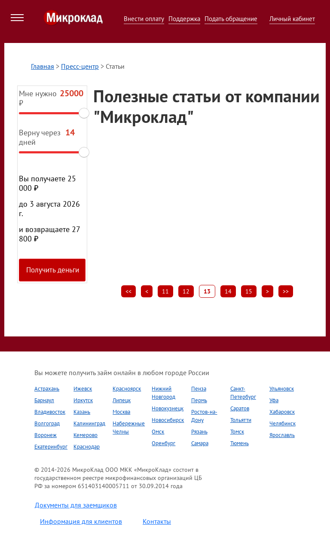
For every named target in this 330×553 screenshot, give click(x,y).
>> (286, 291)
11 (165, 291)
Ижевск (82, 388)
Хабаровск (282, 412)
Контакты (157, 521)
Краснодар (86, 446)
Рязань (199, 431)
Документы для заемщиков (76, 505)
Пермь (199, 400)
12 (186, 291)
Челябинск (282, 423)
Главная (42, 66)
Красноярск (127, 388)
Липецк (122, 400)
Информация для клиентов (81, 521)
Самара (199, 443)
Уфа (273, 400)
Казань (81, 412)
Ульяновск (281, 388)
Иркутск (83, 400)
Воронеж (45, 435)
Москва (121, 412)
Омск (158, 431)
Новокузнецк (167, 408)
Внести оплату (144, 19)
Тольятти (240, 420)
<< (128, 291)
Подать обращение (231, 19)
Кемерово (85, 435)
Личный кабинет (292, 19)
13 (207, 291)
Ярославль (282, 435)
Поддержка (184, 19)
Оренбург (163, 443)
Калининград (89, 423)
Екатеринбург (50, 446)
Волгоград (47, 423)
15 (248, 291)
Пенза (198, 388)
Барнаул (44, 400)
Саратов (239, 408)
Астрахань (46, 388)
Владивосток (49, 412)
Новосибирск (168, 420)
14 (228, 291)
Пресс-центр (80, 66)
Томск (237, 431)
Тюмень (239, 443)
